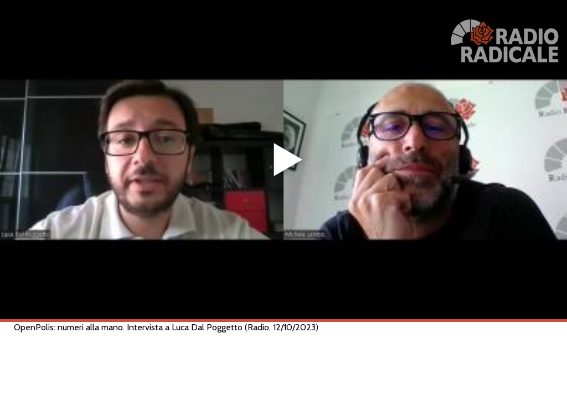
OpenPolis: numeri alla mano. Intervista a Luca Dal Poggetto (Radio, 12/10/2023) (166, 327)
